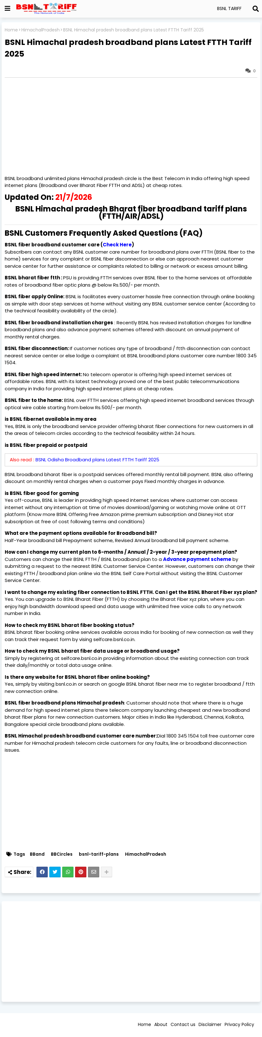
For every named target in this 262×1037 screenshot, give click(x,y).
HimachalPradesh (40, 30)
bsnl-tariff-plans (99, 854)
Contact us (183, 1024)
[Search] (255, 9)
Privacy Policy (239, 1024)
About (160, 1024)
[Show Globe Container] (7, 8)
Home (11, 30)
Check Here (117, 244)
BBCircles (62, 854)
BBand (37, 854)
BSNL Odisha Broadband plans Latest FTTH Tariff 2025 (97, 459)
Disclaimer (210, 1024)
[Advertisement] (131, 952)
